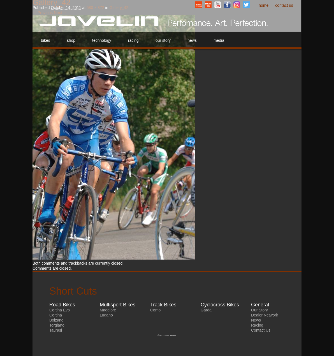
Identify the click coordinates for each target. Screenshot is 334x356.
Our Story (163, 40)
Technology (101, 40)
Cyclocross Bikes (220, 305)
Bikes (45, 40)
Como (155, 310)
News (192, 40)
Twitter (246, 4)
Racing (133, 40)
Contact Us (284, 5)
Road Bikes (62, 305)
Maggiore (108, 310)
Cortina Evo (59, 310)
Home (263, 5)
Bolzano (56, 320)
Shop (71, 40)
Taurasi (55, 330)
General (260, 305)
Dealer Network (264, 315)
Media (219, 40)
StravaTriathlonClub (208, 4)
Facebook (227, 4)
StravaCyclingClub (198, 4)
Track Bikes (163, 305)
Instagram (236, 4)
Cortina (55, 315)
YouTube (217, 4)
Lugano (106, 315)
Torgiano (56, 325)
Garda (206, 310)
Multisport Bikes (117, 305)
